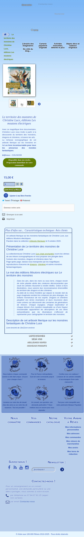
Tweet (6, 200)
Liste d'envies (37, 335)
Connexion (27, 5)
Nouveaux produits (36, 346)
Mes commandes (73, 437)
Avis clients (61, 230)
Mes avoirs (73, 447)
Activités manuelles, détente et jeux (58, 45)
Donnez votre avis (12, 208)
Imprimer (11, 219)
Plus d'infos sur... (14, 230)
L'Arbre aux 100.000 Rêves (4, 7)
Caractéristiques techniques (39, 230)
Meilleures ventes (36, 342)
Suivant (39, 103)
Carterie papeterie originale (43, 45)
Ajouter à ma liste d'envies (20, 196)
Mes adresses (73, 433)
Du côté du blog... (28, 50)
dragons (33, 264)
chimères (42, 264)
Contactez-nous (45, 4)
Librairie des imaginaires (28, 45)
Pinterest (25, 200)
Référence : (6, 155)
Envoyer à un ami (15, 214)
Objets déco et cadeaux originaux (72, 45)
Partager (15, 200)
